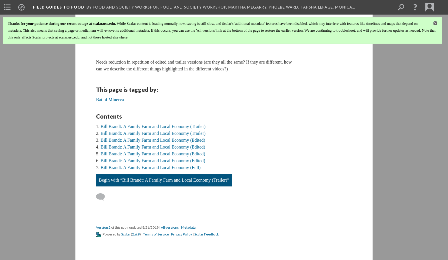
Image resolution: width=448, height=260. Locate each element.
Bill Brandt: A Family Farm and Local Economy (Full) (151, 167)
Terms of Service (156, 234)
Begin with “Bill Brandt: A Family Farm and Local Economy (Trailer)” (164, 180)
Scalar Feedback (206, 234)
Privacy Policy (181, 234)
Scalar (125, 234)
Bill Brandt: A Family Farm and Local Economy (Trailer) (153, 126)
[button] (415, 7)
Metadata (188, 227)
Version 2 (103, 227)
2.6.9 (136, 234)
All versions (170, 227)
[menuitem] (7, 7)
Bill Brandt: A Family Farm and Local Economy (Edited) (153, 140)
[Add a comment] (103, 197)
